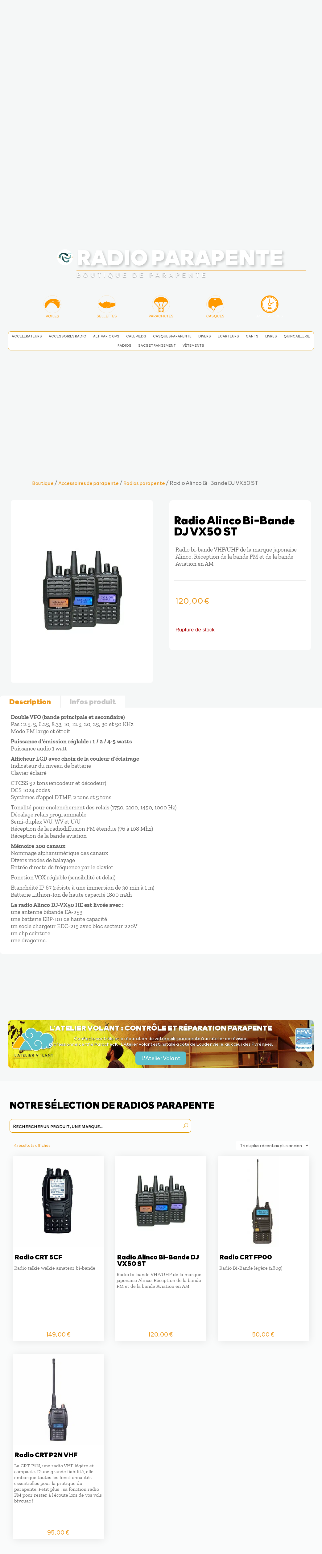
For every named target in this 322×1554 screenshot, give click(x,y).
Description (30, 701)
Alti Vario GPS (106, 336)
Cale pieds (136, 336)
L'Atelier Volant (160, 1058)
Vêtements (193, 345)
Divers (204, 336)
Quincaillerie (297, 336)
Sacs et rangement (157, 345)
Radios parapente (144, 482)
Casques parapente (172, 336)
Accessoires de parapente (88, 482)
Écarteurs (228, 336)
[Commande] (272, 1145)
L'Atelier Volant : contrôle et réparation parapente (161, 1027)
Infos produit (93, 701)
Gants (252, 336)
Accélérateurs (27, 336)
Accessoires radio (67, 336)
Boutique (43, 482)
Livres (271, 336)
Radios (124, 345)
